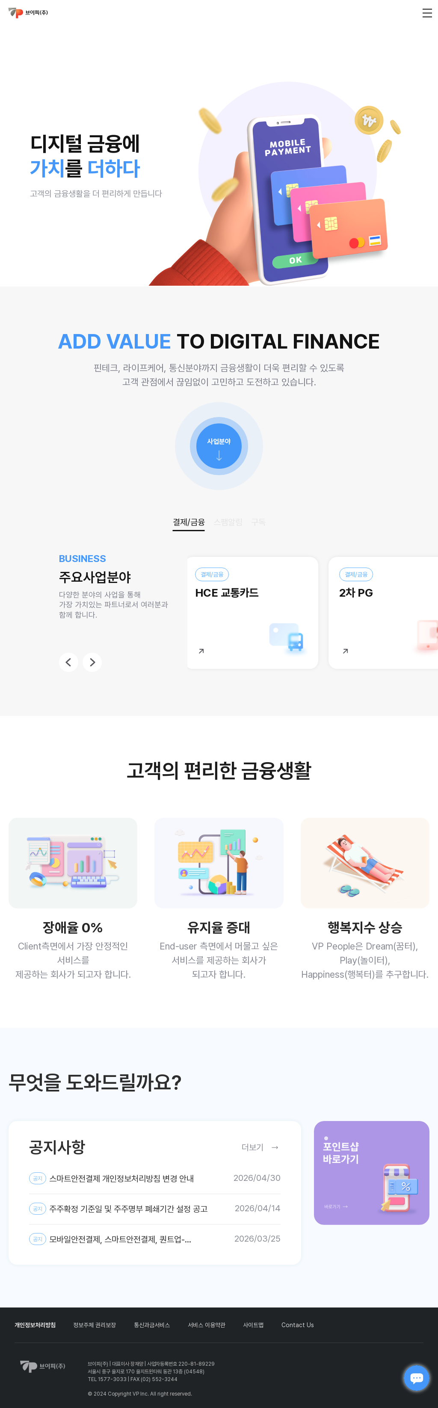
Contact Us (297, 1325)
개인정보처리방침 (35, 1325)
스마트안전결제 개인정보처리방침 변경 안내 (111, 1178)
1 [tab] (328, 1140)
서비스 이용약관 (206, 1325)
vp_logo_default (28, 13)
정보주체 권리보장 (94, 1325)
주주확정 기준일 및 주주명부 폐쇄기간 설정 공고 (118, 1209)
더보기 (252, 1147)
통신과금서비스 (152, 1325)
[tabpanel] (371, 1173)
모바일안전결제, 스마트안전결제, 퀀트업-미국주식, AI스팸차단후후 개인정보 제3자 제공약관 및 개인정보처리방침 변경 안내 (118, 1239)
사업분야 (219, 442)
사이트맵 (253, 1325)
